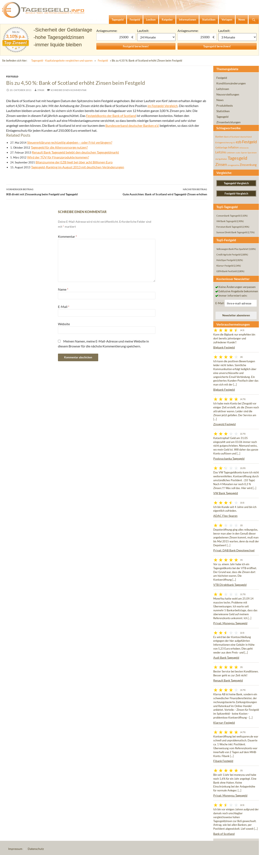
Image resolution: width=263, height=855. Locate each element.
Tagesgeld (222, 116)
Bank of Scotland (224, 833)
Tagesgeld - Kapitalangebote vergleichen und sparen (61, 60)
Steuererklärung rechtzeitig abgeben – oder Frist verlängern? (69, 142)
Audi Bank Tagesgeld (226, 657)
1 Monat (156, 37)
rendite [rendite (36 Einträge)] (237, 153)
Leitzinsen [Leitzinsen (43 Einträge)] (231, 152)
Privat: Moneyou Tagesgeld (230, 623)
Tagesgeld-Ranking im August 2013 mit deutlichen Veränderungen (77, 167)
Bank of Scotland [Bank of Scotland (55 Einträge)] (232, 136)
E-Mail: (220, 303)
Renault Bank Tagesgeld (228, 680)
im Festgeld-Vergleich (163, 106)
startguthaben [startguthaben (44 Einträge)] (221, 159)
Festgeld (103, 60)
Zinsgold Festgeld (224, 424)
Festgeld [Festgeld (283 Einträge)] (249, 141)
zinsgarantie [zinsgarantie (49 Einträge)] (233, 165)
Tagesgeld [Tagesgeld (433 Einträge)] (237, 158)
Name (63, 289)
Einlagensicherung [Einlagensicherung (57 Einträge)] (223, 142)
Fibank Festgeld (223, 761)
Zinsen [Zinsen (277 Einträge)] (221, 164)
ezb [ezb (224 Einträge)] (238, 142)
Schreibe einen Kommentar (69, 90)
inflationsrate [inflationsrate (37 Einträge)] (244, 148)
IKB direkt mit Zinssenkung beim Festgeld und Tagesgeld (56, 191)
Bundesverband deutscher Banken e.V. (132, 125)
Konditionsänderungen (231, 83)
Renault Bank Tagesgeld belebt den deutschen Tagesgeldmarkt (75, 152)
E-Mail (63, 307)
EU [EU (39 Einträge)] (234, 143)
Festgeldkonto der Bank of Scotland (111, 116)
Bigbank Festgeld (224, 347)
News (220, 100)
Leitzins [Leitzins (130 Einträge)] (220, 152)
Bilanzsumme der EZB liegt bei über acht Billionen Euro (74, 162)
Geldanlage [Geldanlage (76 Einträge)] (221, 147)
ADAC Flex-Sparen (225, 515)
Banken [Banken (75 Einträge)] (219, 136)
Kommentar (67, 236)
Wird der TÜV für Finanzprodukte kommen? (58, 157)
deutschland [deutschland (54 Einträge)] (246, 136)
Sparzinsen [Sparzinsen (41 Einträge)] (252, 152)
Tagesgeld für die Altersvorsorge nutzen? (59, 147)
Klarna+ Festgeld (224, 722)
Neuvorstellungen (227, 94)
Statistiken (223, 111)
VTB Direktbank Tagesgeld (230, 584)
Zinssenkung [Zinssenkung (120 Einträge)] (248, 165)
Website (64, 324)
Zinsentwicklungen (228, 122)
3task (40, 90)
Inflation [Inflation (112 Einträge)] (233, 147)
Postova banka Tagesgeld (229, 458)
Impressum (15, 848)
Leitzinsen (222, 89)
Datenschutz (36, 848)
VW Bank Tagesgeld (225, 493)
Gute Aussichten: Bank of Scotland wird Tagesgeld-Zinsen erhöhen (157, 191)
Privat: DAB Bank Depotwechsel (234, 550)
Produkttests (224, 105)
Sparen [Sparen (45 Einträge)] (244, 152)
